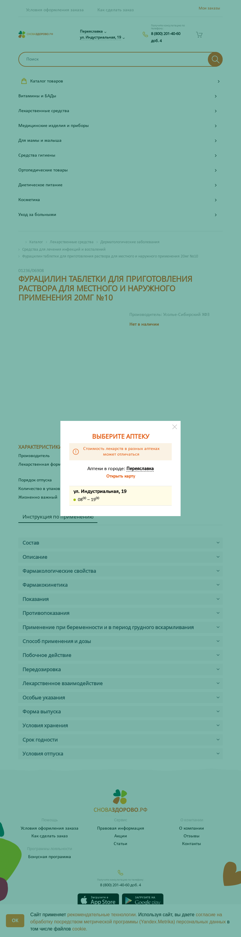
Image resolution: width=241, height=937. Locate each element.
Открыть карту (120, 476)
